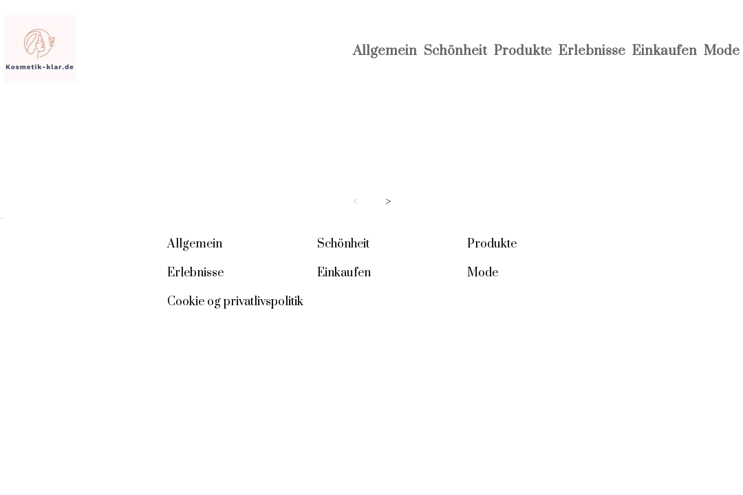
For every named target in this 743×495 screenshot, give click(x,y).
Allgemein (385, 51)
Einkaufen (664, 51)
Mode (722, 51)
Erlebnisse (592, 51)
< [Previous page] (355, 202)
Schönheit (455, 51)
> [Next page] (388, 202)
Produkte (523, 51)
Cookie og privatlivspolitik (235, 301)
